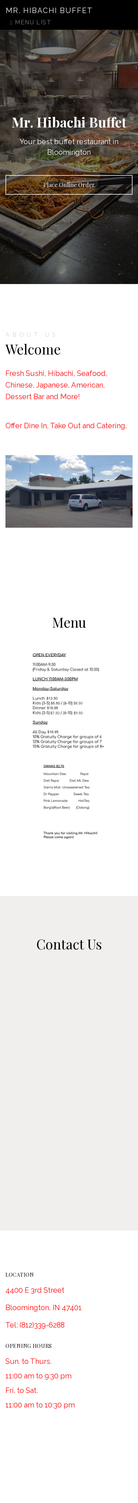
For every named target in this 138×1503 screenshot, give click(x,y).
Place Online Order (69, 185)
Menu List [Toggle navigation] (30, 22)
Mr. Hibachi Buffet (49, 10)
